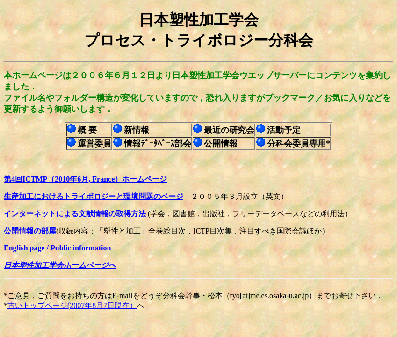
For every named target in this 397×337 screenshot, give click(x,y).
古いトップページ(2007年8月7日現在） (72, 305)
